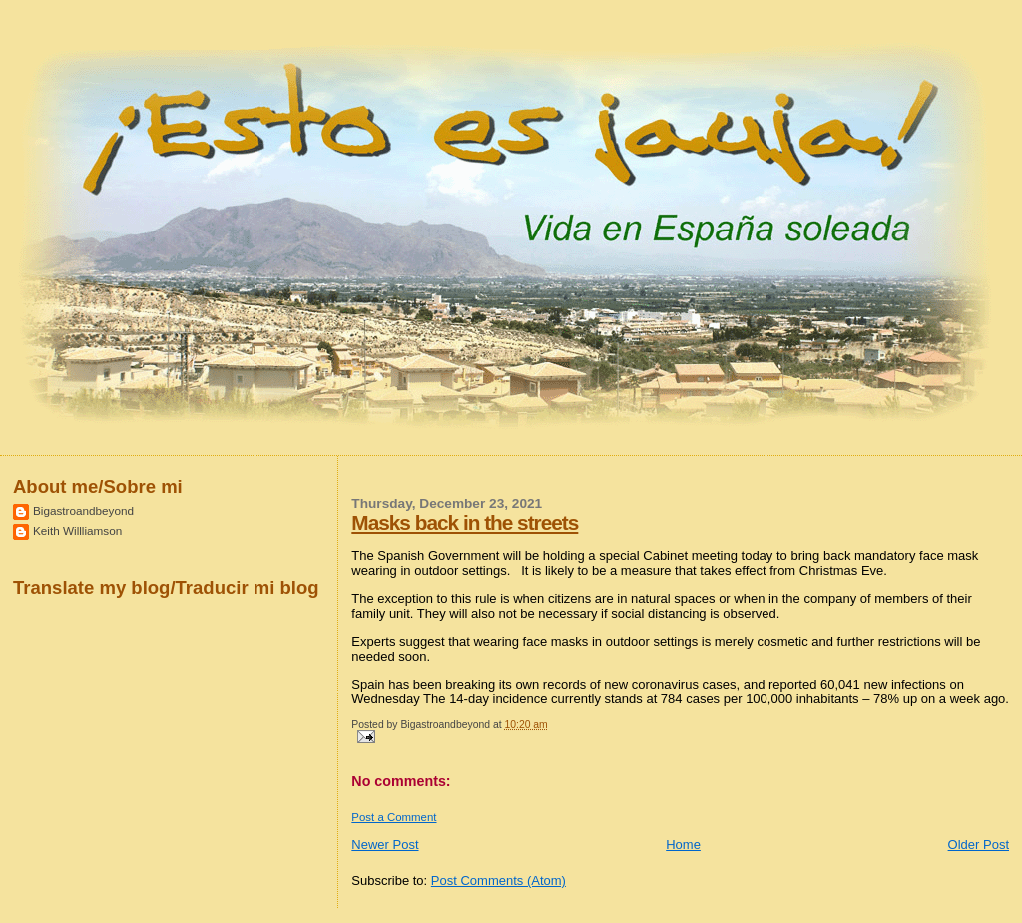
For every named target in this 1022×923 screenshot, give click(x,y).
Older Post (978, 844)
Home (683, 844)
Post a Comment (393, 817)
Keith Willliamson (77, 530)
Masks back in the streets (464, 522)
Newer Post (384, 844)
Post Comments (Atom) (498, 880)
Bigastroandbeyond (83, 510)
